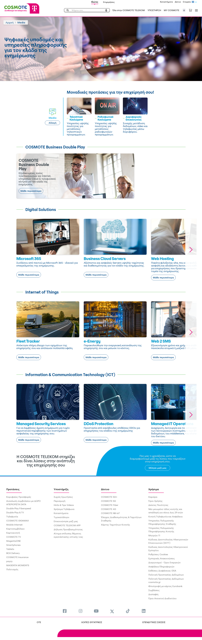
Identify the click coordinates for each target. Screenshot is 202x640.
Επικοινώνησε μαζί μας (66, 521)
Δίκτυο (178, 2)
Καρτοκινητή (13, 532)
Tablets (10, 549)
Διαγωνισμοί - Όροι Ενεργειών (164, 562)
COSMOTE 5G (108, 501)
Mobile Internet (14, 524)
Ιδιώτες (94, 2)
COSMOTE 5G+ (109, 496)
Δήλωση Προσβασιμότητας (68, 529)
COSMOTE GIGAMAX (17, 520)
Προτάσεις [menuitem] (12, 489)
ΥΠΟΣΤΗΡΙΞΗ (154, 10)
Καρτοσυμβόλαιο (15, 528)
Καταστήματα (166, 2)
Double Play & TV (15, 512)
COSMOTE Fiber (109, 505)
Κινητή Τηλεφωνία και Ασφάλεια (165, 516)
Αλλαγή (52, 122)
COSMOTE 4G (108, 509)
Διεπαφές (153, 594)
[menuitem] (64, 611)
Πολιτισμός (12, 569)
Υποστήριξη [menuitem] (61, 489)
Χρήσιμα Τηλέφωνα (64, 509)
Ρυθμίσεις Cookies (158, 554)
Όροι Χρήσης (155, 501)
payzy (9, 561)
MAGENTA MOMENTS (17, 565)
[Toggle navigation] (196, 10)
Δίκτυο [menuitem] (105, 489)
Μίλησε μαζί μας (158, 467)
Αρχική (10, 22)
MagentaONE (13, 541)
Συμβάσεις (154, 590)
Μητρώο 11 (154, 535)
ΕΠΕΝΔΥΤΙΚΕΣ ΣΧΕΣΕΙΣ (153, 622)
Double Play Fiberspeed (18, 508)
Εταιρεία (187, 2)
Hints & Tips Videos (64, 505)
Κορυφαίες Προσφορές (18, 496)
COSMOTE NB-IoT (110, 513)
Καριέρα (152, 496)
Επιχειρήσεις (109, 2)
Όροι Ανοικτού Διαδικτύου (162, 598)
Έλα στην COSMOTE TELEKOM (129, 10)
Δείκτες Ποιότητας (158, 505)
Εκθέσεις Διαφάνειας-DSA (162, 570)
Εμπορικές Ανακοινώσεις (161, 558)
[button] (184, 10)
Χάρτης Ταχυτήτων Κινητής (115, 524)
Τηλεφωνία (12, 516)
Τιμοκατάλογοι (61, 517)
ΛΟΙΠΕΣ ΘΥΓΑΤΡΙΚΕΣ (91, 622)
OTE (39, 622)
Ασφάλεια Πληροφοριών (161, 566)
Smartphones (13, 545)
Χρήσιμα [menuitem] (153, 489)
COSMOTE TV (13, 536)
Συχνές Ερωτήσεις (63, 496)
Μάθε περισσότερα (30, 191)
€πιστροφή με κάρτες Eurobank (165, 586)
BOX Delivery (13, 553)
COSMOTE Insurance (17, 557)
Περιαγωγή (59, 501)
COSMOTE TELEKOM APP (67, 525)
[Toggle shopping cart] (192, 10)
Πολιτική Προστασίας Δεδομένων (166, 574)
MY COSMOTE (171, 10)
